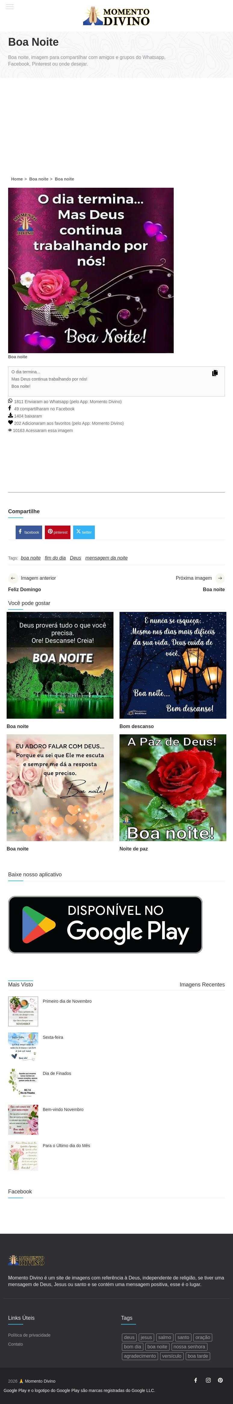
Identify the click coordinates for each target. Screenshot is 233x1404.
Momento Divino (105, 401)
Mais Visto (20, 985)
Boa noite (18, 727)
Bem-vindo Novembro (63, 1110)
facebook (29, 532)
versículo (172, 1356)
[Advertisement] (116, 123)
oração (202, 1337)
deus (129, 1337)
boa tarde (198, 1356)
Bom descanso (137, 727)
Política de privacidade (29, 1335)
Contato (15, 1344)
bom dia (132, 1347)
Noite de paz (134, 849)
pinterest (57, 532)
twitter (84, 532)
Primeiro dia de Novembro (67, 1002)
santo (183, 1337)
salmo (164, 1337)
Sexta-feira (53, 1038)
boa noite (157, 1347)
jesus (146, 1337)
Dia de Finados (57, 1074)
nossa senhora (189, 1347)
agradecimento (140, 1356)
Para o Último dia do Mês (66, 1146)
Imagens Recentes (202, 985)
